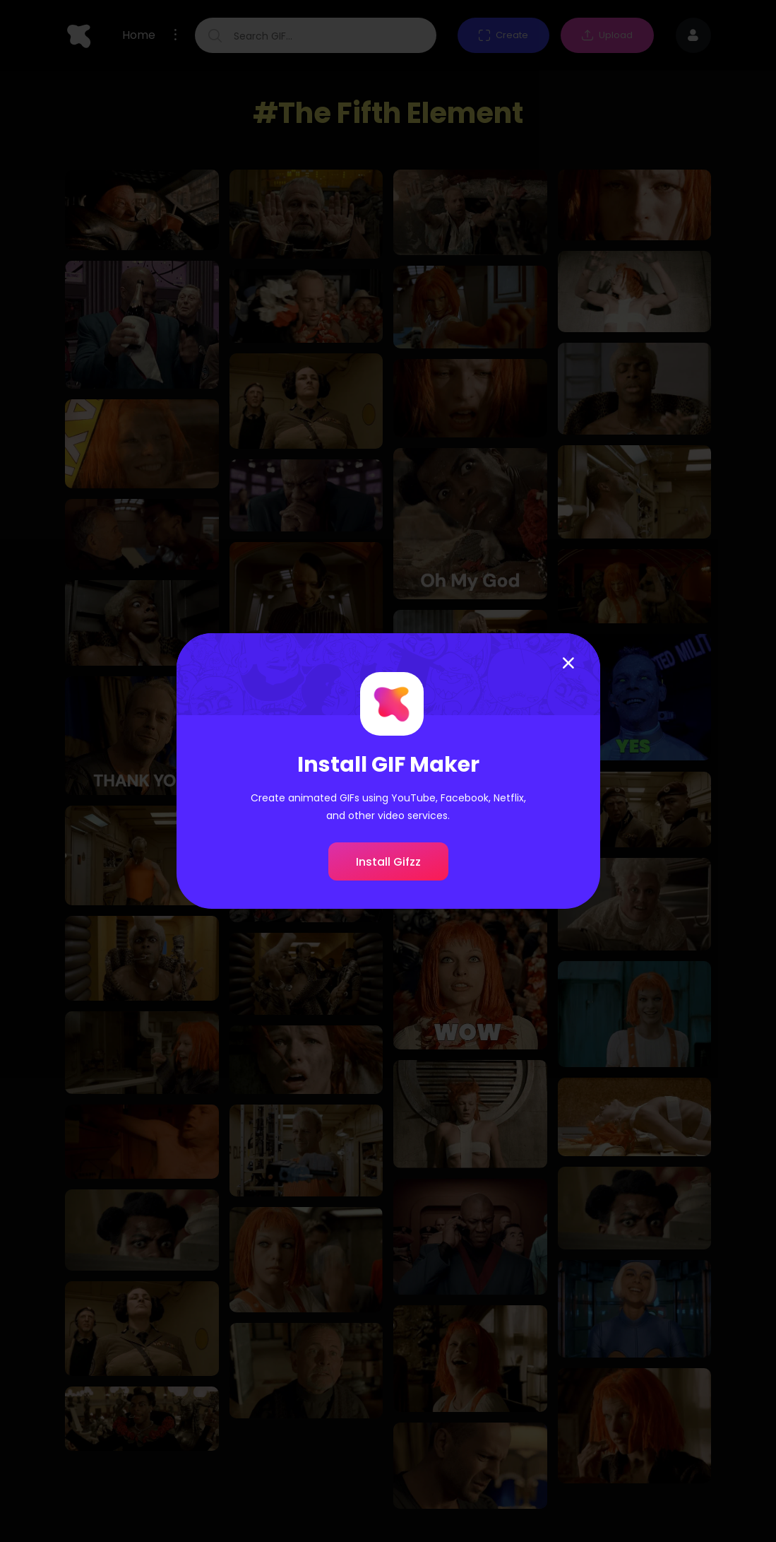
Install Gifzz (388, 862)
